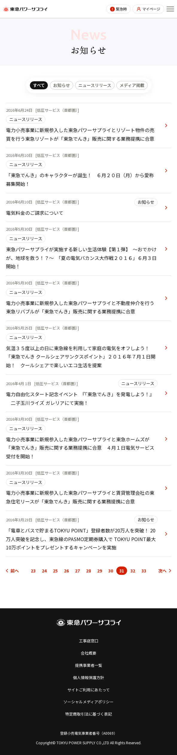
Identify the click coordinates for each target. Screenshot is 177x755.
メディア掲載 (132, 85)
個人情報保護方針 (88, 677)
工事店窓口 (88, 641)
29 (99, 571)
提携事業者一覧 (88, 665)
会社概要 (88, 653)
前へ (14, 571)
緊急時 (121, 8)
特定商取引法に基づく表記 (88, 714)
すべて (39, 85)
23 (33, 571)
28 (88, 571)
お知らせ (61, 85)
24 (44, 571)
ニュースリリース (94, 85)
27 (77, 571)
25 (55, 571)
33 (143, 571)
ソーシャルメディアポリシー (88, 702)
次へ (162, 571)
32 (132, 571)
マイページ (151, 8)
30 (110, 571)
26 (66, 571)
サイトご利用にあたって (88, 690)
